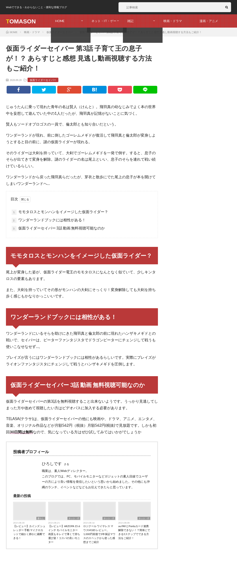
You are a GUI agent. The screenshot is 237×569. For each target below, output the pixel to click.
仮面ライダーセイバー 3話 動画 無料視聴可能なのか (58, 228)
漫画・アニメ (209, 21)
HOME (60, 21)
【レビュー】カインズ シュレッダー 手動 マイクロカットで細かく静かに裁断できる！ (29, 532)
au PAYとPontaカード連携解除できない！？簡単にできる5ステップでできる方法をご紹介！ (134, 532)
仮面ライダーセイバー (43, 80)
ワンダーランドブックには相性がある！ (49, 220)
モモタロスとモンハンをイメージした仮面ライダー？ (60, 212)
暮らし (40, 518)
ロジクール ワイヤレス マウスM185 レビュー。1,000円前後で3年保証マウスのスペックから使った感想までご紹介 (99, 534)
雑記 (130, 21)
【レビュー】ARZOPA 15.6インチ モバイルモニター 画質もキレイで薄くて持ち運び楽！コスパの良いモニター (64, 534)
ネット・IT (74, 518)
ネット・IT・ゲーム (103, 23)
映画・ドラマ (172, 21)
